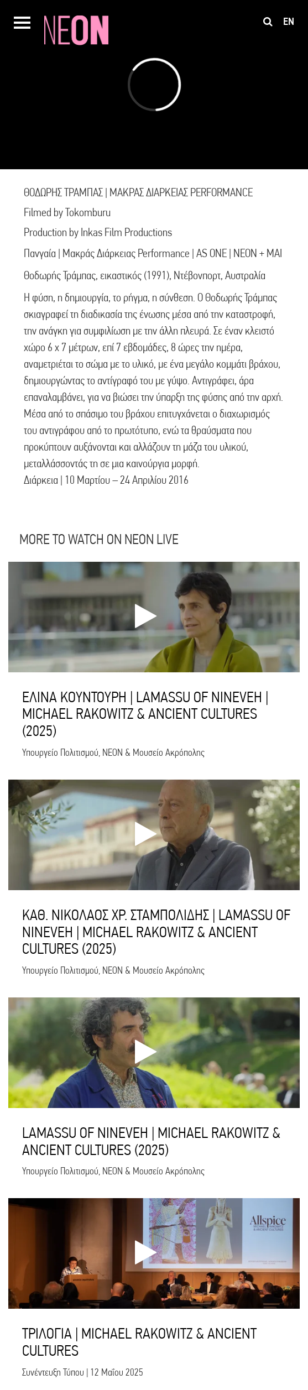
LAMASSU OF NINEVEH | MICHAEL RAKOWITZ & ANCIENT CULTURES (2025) (151, 1141)
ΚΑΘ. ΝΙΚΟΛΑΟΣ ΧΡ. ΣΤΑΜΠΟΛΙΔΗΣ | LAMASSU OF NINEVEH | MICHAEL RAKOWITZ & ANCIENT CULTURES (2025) (156, 932)
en (288, 21)
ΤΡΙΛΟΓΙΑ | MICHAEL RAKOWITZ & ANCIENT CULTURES (139, 1342)
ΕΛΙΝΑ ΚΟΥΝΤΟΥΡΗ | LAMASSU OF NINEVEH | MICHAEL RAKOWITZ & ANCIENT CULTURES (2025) (145, 714)
